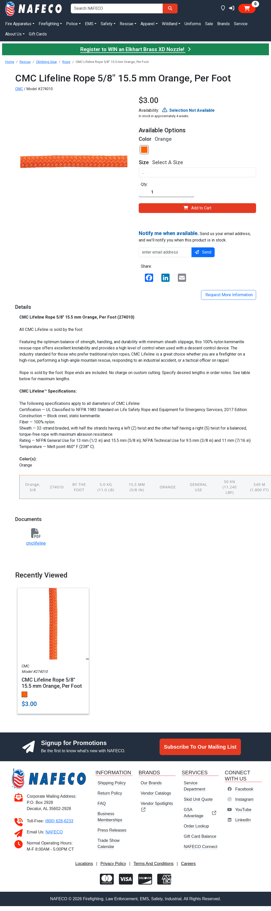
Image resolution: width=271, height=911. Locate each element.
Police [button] (72, 23)
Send (203, 252)
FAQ (102, 803)
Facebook (244, 789)
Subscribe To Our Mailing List (200, 747)
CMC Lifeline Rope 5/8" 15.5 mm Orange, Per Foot (52, 683)
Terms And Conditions (154, 863)
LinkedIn (243, 820)
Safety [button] (106, 23)
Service (241, 23)
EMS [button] (89, 23)
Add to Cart (197, 208)
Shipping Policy (112, 783)
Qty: (144, 184)
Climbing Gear (46, 62)
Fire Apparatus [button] (18, 23)
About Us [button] (13, 34)
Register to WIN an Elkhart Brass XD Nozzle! (135, 49)
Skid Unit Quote (198, 799)
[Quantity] (166, 192)
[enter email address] (165, 252)
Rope (66, 62)
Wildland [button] (169, 23)
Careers (188, 863)
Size (144, 162)
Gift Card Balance (200, 836)
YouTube (243, 809)
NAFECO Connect (200, 846)
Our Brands (151, 783)
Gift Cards (38, 34)
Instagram (244, 799)
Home (9, 62)
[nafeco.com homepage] (34, 8)
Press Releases (112, 830)
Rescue (25, 62)
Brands (223, 23)
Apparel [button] (147, 23)
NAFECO (54, 832)
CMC (19, 89)
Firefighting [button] (49, 23)
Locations (84, 863)
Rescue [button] (126, 23)
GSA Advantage (200, 812)
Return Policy (110, 793)
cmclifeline (36, 543)
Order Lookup (196, 826)
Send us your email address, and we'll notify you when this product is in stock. (195, 236)
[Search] (170, 8)
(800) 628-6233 (59, 821)
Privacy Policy (113, 863)
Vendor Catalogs (156, 793)
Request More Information (228, 294)
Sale (209, 23)
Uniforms (193, 23)
